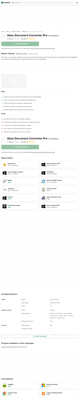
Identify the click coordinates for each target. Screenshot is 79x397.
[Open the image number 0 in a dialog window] (13, 81)
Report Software (39, 336)
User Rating (28, 38)
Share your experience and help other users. (42, 48)
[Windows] (8, 31)
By (10, 38)
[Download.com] (5, 3)
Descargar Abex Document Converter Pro (13, 347)
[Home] (2, 31)
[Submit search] (12, 2)
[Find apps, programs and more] (42, 2)
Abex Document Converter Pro (33, 35)
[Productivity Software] (15, 31)
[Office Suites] (25, 31)
